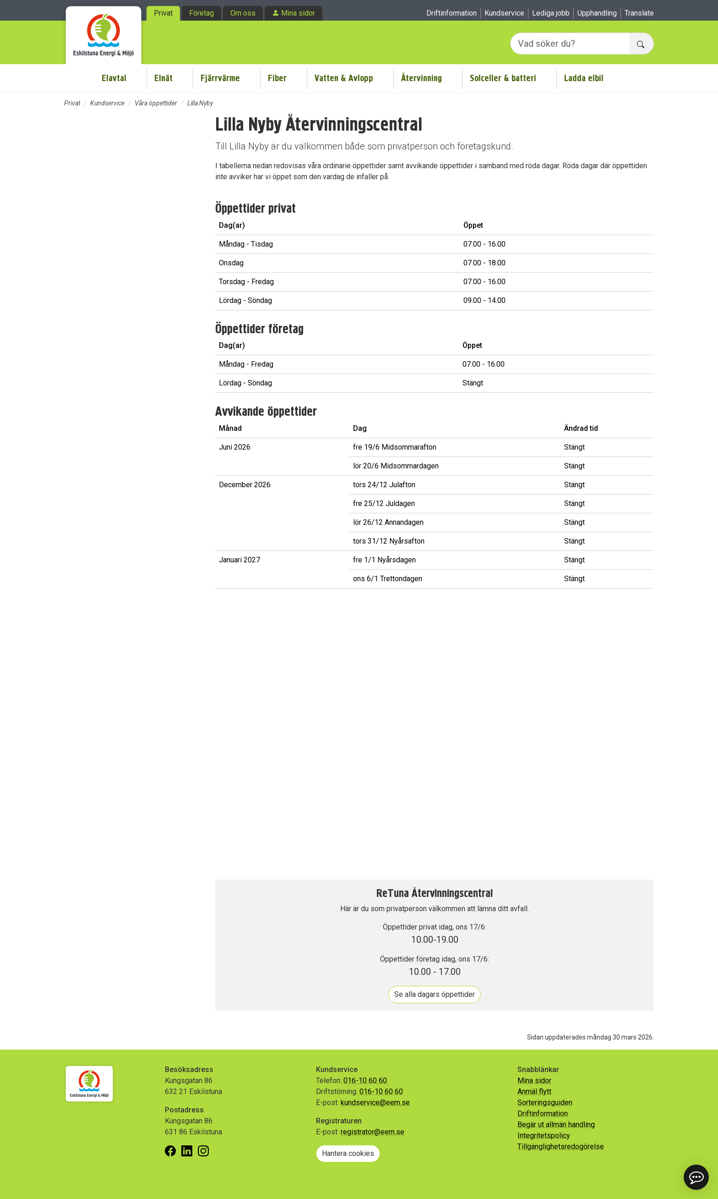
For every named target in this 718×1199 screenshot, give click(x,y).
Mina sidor (298, 13)
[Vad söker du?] (570, 44)
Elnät (163, 78)
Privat (163, 13)
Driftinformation (451, 13)
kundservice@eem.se (375, 1102)
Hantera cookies (348, 1153)
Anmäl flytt (534, 1091)
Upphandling (597, 13)
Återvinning (421, 78)
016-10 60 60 (365, 1080)
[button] (696, 1177)
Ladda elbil (584, 78)
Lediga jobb (551, 13)
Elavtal (114, 78)
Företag (201, 13)
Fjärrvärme (220, 78)
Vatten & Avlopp (344, 78)
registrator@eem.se (372, 1132)
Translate (639, 13)
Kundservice (504, 13)
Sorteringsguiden (544, 1102)
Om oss (243, 13)
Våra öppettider (156, 103)
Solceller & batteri (503, 78)
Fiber (277, 78)
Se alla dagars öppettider (434, 994)
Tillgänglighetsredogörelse (560, 1146)
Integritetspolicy (543, 1135)
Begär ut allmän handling (556, 1124)
